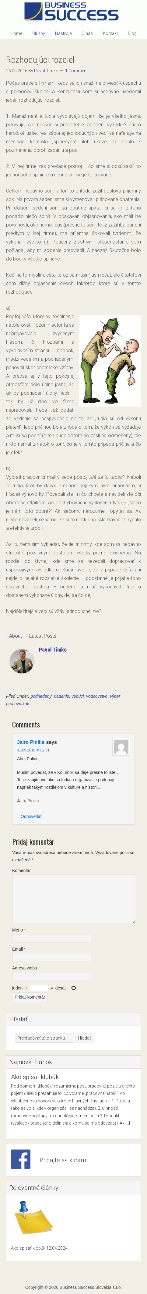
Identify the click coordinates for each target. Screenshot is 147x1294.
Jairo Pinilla (30, 742)
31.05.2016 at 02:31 (33, 750)
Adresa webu (24, 967)
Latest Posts (42, 636)
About (15, 636)
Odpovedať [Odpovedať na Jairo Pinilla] (31, 816)
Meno (19, 930)
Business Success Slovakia (73, 12)
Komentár (21, 870)
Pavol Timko (53, 649)
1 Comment (76, 70)
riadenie (61, 696)
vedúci (78, 696)
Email (19, 949)
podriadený (40, 696)
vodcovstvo (96, 696)
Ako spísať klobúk (35, 1077)
